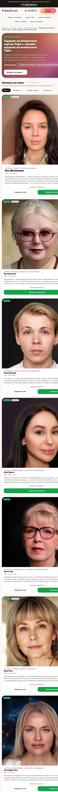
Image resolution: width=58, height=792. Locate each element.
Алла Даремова (11, 770)
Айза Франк (9, 472)
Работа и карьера (21, 21)
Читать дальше (10, 65)
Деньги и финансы (36, 21)
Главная (4, 28)
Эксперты (12, 28)
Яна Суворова (10, 274)
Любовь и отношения (14, 17)
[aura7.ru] (28, 10)
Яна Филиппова (14, 170)
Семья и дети (30, 17)
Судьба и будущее (44, 17)
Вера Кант (8, 671)
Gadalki (20, 28)
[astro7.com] (10, 10)
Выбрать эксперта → (15, 72)
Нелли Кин (8, 571)
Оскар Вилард (10, 373)
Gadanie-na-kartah (30, 28)
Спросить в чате (21, 192)
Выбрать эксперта (48, 10)
